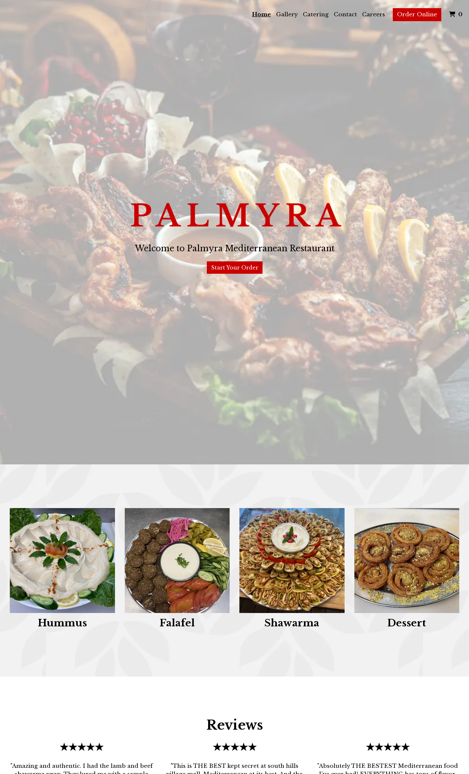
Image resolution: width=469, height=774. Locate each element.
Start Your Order (234, 267)
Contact (345, 14)
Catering (316, 14)
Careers (373, 14)
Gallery (287, 14)
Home (261, 14)
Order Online (417, 14)
